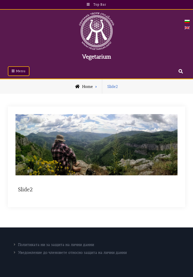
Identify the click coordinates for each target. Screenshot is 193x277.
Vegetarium (96, 56)
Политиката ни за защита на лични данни (56, 244)
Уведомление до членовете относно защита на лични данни (72, 252)
